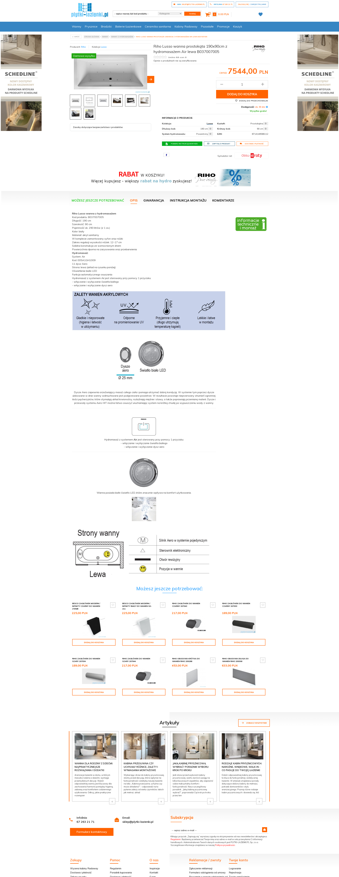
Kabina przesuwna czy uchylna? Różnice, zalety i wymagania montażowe (141, 759)
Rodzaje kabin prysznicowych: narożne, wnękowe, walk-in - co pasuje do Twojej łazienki (242, 759)
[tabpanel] (169, 395)
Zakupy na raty (78, 868)
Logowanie (235, 860)
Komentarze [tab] (223, 200)
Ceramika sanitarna (158, 26)
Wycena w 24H (78, 872)
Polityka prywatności (121, 872)
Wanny (76, 26)
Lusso (104, 47)
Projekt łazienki (158, 872)
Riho (83, 47)
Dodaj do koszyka (242, 94)
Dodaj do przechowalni (251, 100)
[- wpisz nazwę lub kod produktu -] (134, 13)
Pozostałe (207, 26)
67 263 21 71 (85, 814)
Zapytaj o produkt (218, 144)
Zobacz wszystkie (254, 714)
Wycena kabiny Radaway (84, 860)
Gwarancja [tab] (153, 200)
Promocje (223, 26)
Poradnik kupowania (121, 864)
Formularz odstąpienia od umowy (207, 864)
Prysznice (91, 26)
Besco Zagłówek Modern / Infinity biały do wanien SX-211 (137, 606)
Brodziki (106, 26)
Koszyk (237, 26)
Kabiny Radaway (186, 26)
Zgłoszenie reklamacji (200, 860)
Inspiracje (155, 860)
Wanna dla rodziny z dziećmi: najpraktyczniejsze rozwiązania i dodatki (94, 759)
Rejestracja (235, 864)
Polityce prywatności (225, 837)
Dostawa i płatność (252, 144)
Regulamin (176, 831)
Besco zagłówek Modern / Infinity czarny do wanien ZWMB (86, 606)
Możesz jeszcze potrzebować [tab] (98, 200)
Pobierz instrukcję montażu (181, 143)
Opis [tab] (134, 200)
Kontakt (154, 864)
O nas (153, 868)
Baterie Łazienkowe (128, 26)
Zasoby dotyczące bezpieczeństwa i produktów (98, 126)
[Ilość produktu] (242, 84)
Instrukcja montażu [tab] (188, 200)
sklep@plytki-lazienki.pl (137, 814)
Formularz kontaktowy (92, 824)
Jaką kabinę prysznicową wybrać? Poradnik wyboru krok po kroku (191, 759)
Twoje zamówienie (239, 868)
